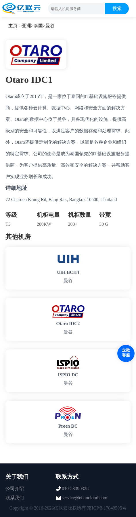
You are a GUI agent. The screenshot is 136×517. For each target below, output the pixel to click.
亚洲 (26, 25)
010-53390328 (75, 488)
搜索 (117, 8)
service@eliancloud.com (84, 497)
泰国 (38, 25)
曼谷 (50, 25)
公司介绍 (14, 488)
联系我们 (14, 497)
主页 (13, 25)
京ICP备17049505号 (107, 508)
